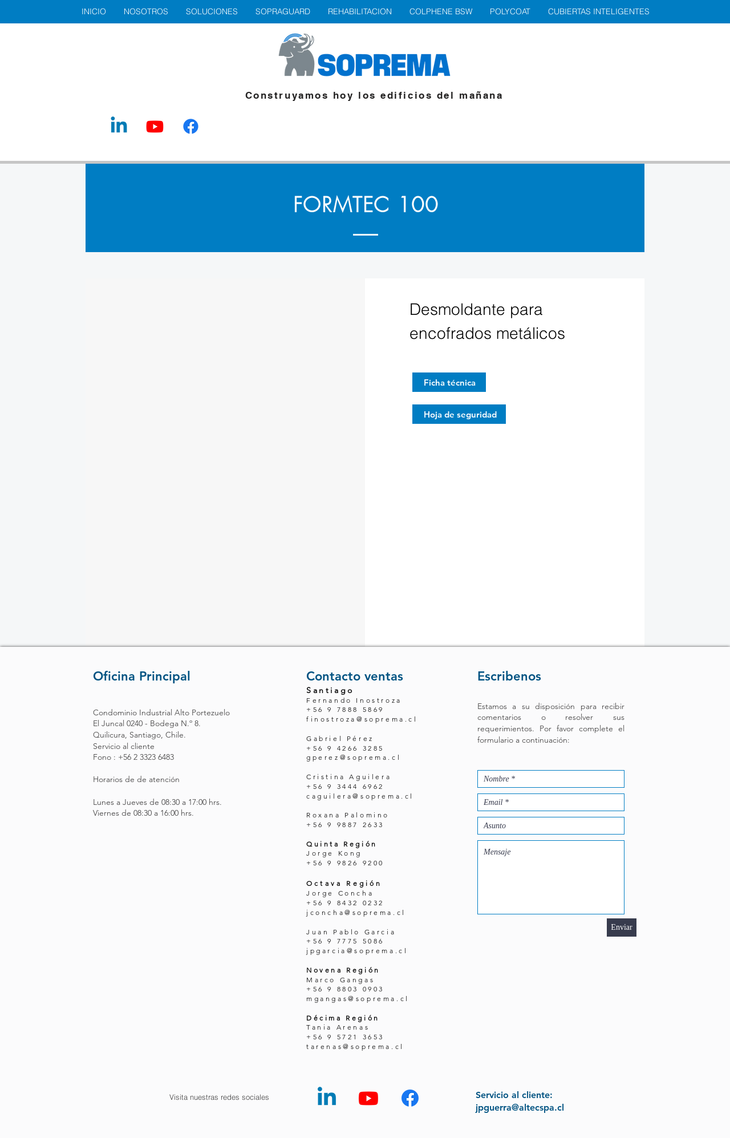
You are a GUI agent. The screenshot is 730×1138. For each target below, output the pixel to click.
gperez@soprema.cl (353, 757)
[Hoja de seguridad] (459, 414)
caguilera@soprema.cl (360, 796)
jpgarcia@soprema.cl (357, 950)
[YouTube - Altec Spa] (155, 126)
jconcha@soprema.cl (356, 912)
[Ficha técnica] (449, 382)
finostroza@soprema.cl (362, 719)
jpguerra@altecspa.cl (520, 1107)
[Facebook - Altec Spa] (191, 126)
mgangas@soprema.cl (357, 998)
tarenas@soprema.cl (355, 1046)
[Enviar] (621, 927)
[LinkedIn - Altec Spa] (119, 126)
